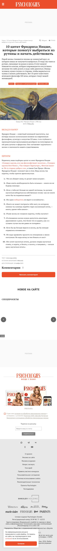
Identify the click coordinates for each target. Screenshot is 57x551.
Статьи (4, 40)
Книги (11, 84)
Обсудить (43, 40)
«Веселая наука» (47, 165)
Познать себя (43, 84)
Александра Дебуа (11, 258)
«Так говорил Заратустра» (29, 165)
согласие (8, 538)
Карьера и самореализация (26, 84)
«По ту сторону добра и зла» (14, 168)
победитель (19, 200)
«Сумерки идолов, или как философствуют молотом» (24, 163)
